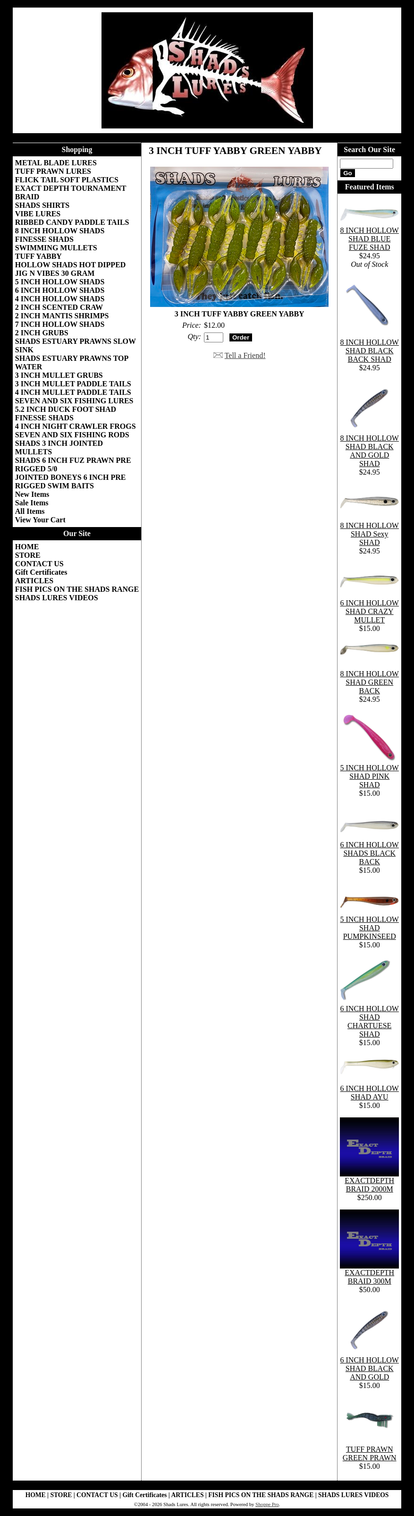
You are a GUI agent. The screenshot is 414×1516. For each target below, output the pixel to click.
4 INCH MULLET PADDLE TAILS (73, 392)
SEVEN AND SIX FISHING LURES (74, 401)
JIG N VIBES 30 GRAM (55, 273)
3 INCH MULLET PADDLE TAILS (73, 384)
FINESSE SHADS (44, 239)
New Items (32, 494)
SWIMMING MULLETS (56, 248)
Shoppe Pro (267, 1504)
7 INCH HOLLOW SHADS (60, 324)
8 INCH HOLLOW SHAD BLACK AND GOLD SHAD (369, 451)
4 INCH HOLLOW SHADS (60, 299)
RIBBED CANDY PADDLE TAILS (72, 222)
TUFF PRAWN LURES (53, 171)
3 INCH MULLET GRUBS (59, 375)
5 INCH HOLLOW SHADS (60, 282)
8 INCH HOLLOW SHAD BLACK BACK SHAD (369, 350)
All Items (30, 511)
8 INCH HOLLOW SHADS (60, 231)
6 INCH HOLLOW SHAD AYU (369, 1092)
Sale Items (32, 503)
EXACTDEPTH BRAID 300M (369, 1277)
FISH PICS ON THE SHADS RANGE (77, 589)
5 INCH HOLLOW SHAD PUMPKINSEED (369, 927)
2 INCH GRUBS (41, 333)
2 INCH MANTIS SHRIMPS (62, 316)
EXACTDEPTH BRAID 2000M (369, 1184)
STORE (28, 555)
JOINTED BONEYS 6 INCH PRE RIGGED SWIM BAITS (70, 481)
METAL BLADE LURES (56, 163)
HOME (27, 547)
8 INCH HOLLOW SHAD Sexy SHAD (369, 533)
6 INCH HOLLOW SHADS (60, 290)
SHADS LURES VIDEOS (56, 598)
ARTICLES (34, 581)
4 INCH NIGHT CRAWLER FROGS (75, 426)
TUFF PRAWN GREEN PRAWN (370, 1453)
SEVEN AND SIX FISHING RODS (72, 435)
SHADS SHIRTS (42, 205)
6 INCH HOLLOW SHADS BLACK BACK (369, 853)
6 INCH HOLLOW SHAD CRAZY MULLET (369, 611)
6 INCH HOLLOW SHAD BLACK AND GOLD (369, 1368)
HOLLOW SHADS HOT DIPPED (70, 265)
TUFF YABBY (38, 256)
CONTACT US (39, 564)
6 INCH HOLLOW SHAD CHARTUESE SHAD (369, 1021)
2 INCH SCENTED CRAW (59, 307)
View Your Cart (40, 520)
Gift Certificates (41, 572)
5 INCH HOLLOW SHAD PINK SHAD (369, 776)
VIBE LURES (37, 214)
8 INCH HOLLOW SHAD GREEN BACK (369, 682)
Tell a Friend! (245, 355)
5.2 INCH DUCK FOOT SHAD (65, 409)
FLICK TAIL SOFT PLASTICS (66, 180)
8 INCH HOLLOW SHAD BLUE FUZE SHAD (369, 238)
